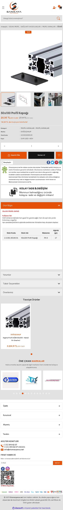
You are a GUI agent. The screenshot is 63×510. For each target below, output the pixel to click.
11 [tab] (43, 393)
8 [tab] (34, 393)
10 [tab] (40, 393)
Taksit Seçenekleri (11, 283)
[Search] (31, 18)
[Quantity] (31, 146)
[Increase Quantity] (58, 146)
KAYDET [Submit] (57, 463)
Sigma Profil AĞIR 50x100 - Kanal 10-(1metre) (16, 339)
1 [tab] (31, 354)
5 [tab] (25, 393)
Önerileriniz (8, 292)
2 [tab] (17, 393)
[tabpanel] (16, 327)
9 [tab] (37, 393)
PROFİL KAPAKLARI (27, 128)
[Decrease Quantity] (4, 146)
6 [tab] (28, 393)
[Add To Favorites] (59, 155)
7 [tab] (31, 393)
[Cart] (59, 7)
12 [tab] (46, 393)
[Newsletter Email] (31, 463)
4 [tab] (22, 393)
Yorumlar (7, 275)
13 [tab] (49, 393)
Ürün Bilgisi (7, 205)
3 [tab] (20, 393)
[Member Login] (54, 7)
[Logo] (14, 8)
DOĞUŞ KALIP (26, 132)
